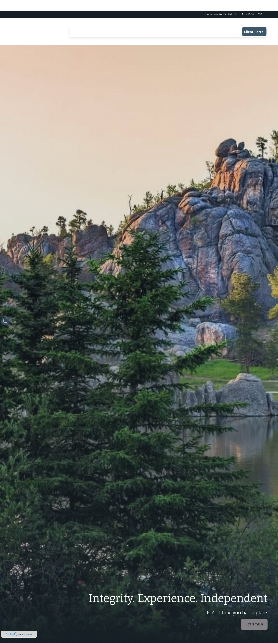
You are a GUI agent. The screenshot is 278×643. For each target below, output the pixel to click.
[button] (78, 21)
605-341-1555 (252, 3)
